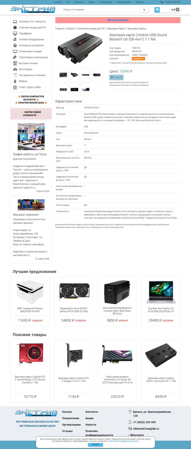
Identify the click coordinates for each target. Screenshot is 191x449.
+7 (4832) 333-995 (170, 2)
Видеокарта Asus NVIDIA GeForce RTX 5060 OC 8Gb (74, 310)
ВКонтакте (137, 435)
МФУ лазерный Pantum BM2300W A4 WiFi (30, 310)
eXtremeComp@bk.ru (146, 428)
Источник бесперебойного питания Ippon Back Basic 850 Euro (117, 311)
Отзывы (67, 431)
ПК (68, 2)
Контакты (79, 2)
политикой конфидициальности (123, 441)
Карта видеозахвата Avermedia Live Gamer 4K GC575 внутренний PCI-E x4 (117, 379)
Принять (95, 445)
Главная (59, 28)
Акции (91, 2)
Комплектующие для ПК (91, 28)
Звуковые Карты (116, 28)
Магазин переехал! (117, 20)
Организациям (124, 2)
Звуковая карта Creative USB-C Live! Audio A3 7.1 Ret (161, 379)
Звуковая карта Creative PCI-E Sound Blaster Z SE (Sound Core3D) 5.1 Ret (30, 379)
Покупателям (105, 2)
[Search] (100, 9)
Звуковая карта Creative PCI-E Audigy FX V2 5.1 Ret (73, 379)
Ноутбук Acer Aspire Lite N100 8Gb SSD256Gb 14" (161, 310)
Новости (140, 2)
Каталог (58, 2)
